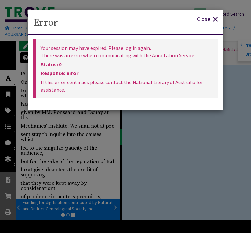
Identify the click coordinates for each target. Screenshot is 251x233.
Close (207, 18)
